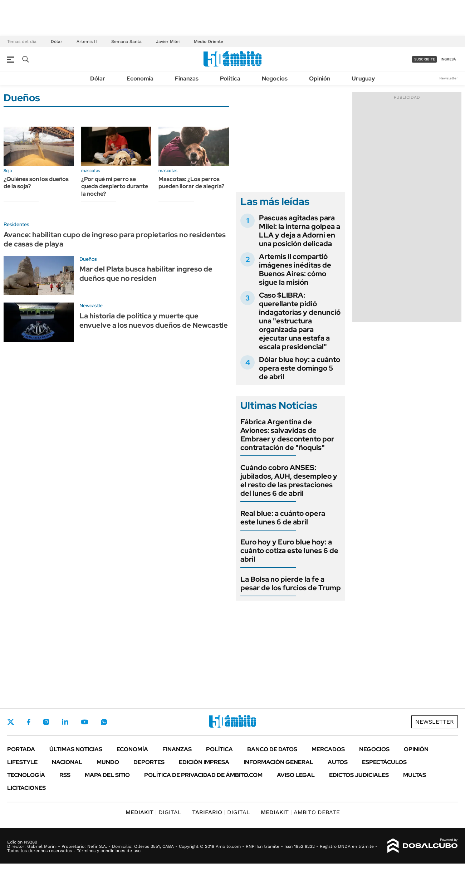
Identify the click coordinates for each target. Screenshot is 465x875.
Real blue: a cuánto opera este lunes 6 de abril (282, 518)
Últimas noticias (75, 749)
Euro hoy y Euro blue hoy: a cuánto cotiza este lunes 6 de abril (289, 550)
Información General (278, 762)
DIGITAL (153, 812)
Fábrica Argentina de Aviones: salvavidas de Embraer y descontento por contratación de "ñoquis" (287, 434)
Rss (64, 775)
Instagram (46, 722)
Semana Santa (126, 41)
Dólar (56, 41)
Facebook (28, 722)
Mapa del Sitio (107, 775)
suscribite (424, 59)
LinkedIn (65, 722)
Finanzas (187, 78)
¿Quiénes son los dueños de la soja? (36, 182)
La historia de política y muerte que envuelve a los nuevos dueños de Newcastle (153, 320)
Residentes (16, 224)
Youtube (84, 722)
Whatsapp (104, 722)
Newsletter (448, 78)
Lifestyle (22, 762)
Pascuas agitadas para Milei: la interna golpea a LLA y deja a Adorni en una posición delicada (299, 230)
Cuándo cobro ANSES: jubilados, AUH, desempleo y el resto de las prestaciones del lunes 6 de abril (288, 480)
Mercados (328, 749)
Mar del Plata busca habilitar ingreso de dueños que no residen (145, 273)
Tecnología (26, 775)
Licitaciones (26, 788)
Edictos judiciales (359, 775)
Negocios (275, 78)
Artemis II (87, 41)
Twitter (10, 722)
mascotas (90, 170)
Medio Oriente (208, 41)
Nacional (67, 762)
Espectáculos (384, 762)
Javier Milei (168, 41)
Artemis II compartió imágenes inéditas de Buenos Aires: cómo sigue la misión (295, 269)
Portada (21, 749)
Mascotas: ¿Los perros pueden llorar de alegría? (191, 182)
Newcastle (91, 305)
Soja (8, 170)
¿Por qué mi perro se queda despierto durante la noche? (114, 186)
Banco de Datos (272, 749)
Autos (338, 762)
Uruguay (363, 78)
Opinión (319, 78)
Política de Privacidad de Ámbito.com (203, 775)
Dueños (88, 259)
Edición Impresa (204, 762)
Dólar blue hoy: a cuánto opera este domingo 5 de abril (299, 368)
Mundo (108, 762)
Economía (140, 78)
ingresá (448, 59)
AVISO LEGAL (296, 775)
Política (230, 78)
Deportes (149, 762)
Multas (414, 775)
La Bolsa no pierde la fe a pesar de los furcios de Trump (290, 583)
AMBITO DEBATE (300, 812)
